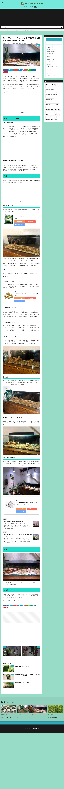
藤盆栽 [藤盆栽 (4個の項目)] (55, 116)
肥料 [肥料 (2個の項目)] (55, 114)
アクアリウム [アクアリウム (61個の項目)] (57, 87)
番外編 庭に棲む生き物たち (22, 666)
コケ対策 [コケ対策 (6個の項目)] (48, 97)
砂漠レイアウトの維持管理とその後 (39, 715)
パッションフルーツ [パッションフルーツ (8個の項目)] (50, 99)
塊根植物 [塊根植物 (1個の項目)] (48, 109)
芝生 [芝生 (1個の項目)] (59, 114)
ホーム (25, 6)
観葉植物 (31, 43)
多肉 (29, 43)
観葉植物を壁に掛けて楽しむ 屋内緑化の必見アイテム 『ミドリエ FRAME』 (27, 675)
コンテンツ (7, 30)
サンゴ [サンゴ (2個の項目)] (53, 97)
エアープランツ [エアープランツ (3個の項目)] (56, 92)
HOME (3, 30)
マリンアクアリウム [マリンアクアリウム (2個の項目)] (50, 104)
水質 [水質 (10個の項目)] (53, 111)
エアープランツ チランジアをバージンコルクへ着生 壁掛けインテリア (18, 535)
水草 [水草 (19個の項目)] (59, 109)
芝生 (49, 70)
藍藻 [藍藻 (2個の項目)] (50, 116)
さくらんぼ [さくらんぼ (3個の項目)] (48, 84)
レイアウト (27, 43)
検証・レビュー (51, 51)
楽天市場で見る (30, 221)
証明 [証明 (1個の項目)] (53, 119)
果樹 (49, 69)
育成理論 (50, 47)
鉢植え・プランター (52, 59)
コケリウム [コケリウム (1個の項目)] (56, 94)
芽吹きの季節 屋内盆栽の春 (22, 682)
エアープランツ (22, 43)
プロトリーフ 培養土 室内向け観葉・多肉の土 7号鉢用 (25, 216)
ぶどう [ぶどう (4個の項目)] (54, 84)
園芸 (35, 6)
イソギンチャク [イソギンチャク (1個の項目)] (49, 92)
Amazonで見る (19, 221)
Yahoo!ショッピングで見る (19, 224)
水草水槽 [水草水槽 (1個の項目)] (48, 111)
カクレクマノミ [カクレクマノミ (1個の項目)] (49, 94)
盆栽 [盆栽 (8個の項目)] (51, 114)
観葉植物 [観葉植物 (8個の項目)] (48, 119)
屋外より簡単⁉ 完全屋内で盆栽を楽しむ (13, 521)
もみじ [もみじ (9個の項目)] (58, 84)
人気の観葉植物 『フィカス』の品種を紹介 (24, 716)
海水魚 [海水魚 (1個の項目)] (57, 111)
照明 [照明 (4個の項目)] (47, 114)
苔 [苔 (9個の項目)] (47, 116)
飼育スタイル (51, 49)
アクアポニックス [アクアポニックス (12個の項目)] (49, 87)
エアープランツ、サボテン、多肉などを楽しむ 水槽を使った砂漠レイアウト (26, 30)
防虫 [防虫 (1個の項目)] (56, 119)
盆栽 (49, 64)
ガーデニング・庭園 (52, 66)
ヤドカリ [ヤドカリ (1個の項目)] (57, 104)
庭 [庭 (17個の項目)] (56, 109)
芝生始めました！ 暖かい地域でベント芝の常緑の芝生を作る (55, 716)
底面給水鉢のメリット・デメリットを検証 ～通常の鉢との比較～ (8, 716)
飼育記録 (50, 53)
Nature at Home (35, 728)
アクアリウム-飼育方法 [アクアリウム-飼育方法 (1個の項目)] (50, 89)
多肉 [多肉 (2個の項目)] (53, 109)
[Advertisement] (32, 18)
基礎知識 (50, 46)
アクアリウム (30, 6)
